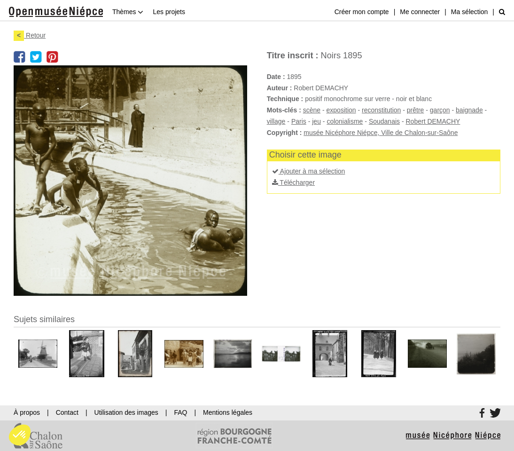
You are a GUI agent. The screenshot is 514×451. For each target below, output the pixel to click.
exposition (341, 110)
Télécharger (293, 182)
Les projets (169, 12)
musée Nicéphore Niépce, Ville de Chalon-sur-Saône (381, 132)
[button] (19, 435)
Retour (30, 35)
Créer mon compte (362, 12)
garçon (440, 110)
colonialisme (345, 121)
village (276, 121)
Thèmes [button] (127, 12)
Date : (276, 76)
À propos (27, 412)
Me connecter (420, 12)
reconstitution (381, 110)
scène (311, 110)
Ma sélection (469, 12)
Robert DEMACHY (433, 121)
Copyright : (284, 132)
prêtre (415, 110)
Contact (67, 412)
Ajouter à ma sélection (308, 171)
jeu (316, 121)
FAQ (180, 412)
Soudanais (384, 121)
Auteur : (279, 88)
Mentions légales (227, 412)
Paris (298, 121)
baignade (469, 110)
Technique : (285, 99)
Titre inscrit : (293, 55)
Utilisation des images (126, 412)
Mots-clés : (284, 110)
